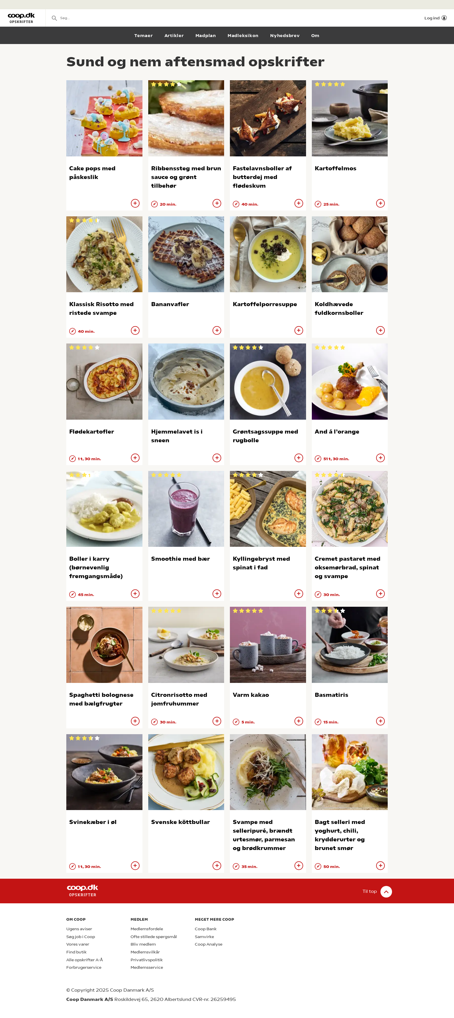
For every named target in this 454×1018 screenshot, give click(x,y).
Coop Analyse (208, 944)
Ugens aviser (79, 928)
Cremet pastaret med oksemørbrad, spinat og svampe (347, 567)
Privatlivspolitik (147, 959)
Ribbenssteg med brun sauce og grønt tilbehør (186, 177)
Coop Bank (206, 928)
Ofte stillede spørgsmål (154, 936)
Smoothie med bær (180, 558)
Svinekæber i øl (93, 822)
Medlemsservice (147, 967)
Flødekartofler (91, 431)
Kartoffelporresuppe (265, 304)
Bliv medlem (143, 944)
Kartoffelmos (335, 168)
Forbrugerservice (83, 967)
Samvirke (204, 936)
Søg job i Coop (80, 936)
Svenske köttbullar (180, 822)
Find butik (76, 952)
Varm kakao (251, 695)
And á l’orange (337, 431)
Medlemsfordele (147, 928)
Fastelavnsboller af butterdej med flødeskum (262, 177)
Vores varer (77, 944)
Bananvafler (170, 304)
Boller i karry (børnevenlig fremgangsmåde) (96, 567)
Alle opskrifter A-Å (84, 959)
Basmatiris (331, 695)
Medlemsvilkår (145, 952)
